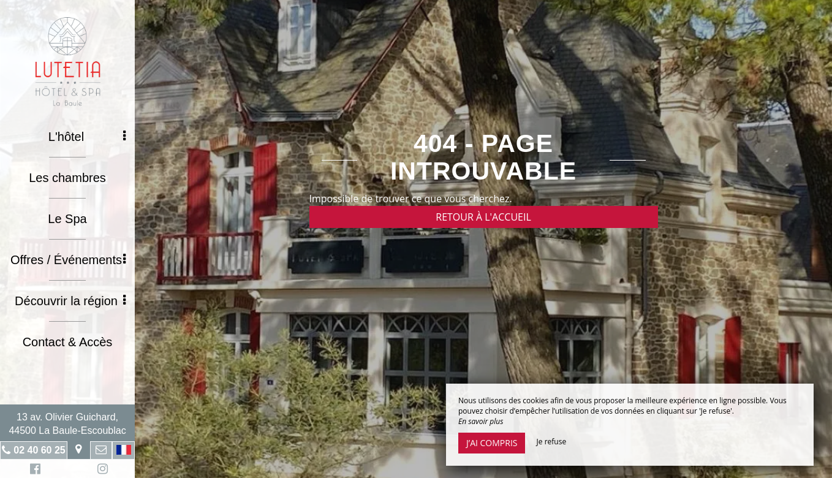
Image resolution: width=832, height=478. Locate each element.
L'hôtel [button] (87, 136)
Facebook (33, 470)
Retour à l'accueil (483, 217)
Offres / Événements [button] (68, 260)
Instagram (100, 470)
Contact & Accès (68, 342)
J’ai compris (491, 443)
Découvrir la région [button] (70, 301)
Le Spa (67, 219)
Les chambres (67, 177)
